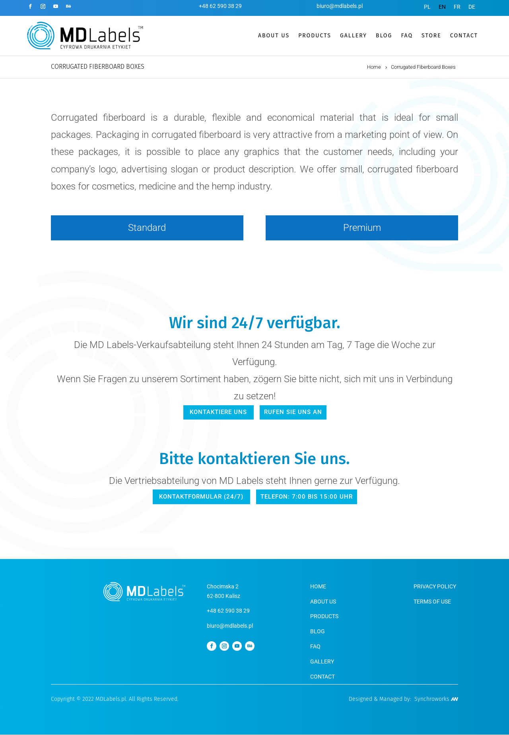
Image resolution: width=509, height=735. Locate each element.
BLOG (384, 35)
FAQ (407, 35)
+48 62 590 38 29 (220, 6)
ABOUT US (273, 35)
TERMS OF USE (432, 601)
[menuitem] (427, 7)
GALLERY (353, 35)
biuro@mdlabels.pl (340, 6)
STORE (431, 35)
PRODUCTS (314, 35)
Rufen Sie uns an (292, 412)
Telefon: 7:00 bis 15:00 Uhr (305, 496)
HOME (318, 587)
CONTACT (464, 35)
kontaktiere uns (219, 412)
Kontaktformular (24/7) (203, 496)
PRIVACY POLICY (435, 587)
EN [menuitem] (442, 7)
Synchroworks (436, 699)
